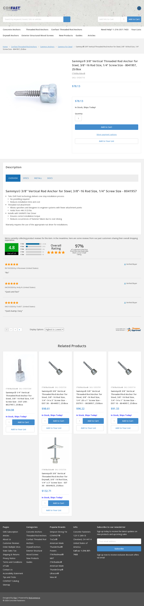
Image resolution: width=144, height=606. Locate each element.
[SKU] (9, 422)
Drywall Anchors (11, 35)
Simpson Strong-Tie (58, 531)
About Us (7, 539)
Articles (91, 35)
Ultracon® (54, 573)
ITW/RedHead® (57, 554)
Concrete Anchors (13, 29)
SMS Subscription (10, 531)
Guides (80, 35)
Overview (13, 178)
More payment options (107, 134)
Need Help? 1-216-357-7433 (114, 29)
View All (53, 577)
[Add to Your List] (20, 429)
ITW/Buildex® (56, 562)
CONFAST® (55, 535)
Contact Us (8, 569)
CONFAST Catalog (11, 581)
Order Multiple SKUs (11, 547)
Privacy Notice (9, 558)
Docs (50, 178)
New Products (66, 35)
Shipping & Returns (11, 554)
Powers (53, 550)
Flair (15, 598)
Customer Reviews (11, 543)
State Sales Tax (9, 550)
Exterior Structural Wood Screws (39, 35)
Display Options (36, 329)
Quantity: (79, 113)
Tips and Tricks (9, 577)
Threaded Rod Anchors (37, 29)
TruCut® (53, 539)
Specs (26, 178)
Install (38, 178)
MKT (52, 558)
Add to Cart (134, 19)
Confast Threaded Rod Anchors (68, 29)
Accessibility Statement (13, 573)
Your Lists (136, 29)
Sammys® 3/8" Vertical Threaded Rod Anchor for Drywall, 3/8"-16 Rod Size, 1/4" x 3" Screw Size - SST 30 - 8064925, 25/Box (55, 479)
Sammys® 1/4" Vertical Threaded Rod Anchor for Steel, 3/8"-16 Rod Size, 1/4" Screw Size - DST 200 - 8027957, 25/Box (20, 398)
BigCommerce (34, 598)
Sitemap (6, 584)
